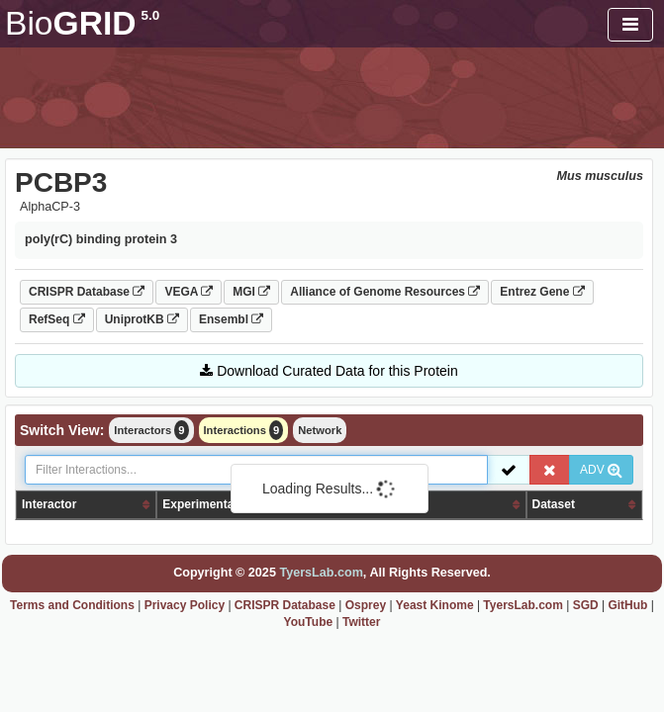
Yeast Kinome (435, 605)
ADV (601, 470)
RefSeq (57, 319)
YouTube (308, 622)
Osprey (365, 605)
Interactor (49, 504)
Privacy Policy (184, 605)
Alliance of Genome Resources (385, 292)
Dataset (553, 504)
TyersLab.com (320, 572)
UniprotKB (142, 319)
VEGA (188, 292)
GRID (82, 23)
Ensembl (231, 319)
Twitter (361, 622)
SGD (586, 605)
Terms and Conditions (72, 605)
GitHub (627, 605)
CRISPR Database (86, 292)
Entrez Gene (542, 292)
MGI (251, 292)
